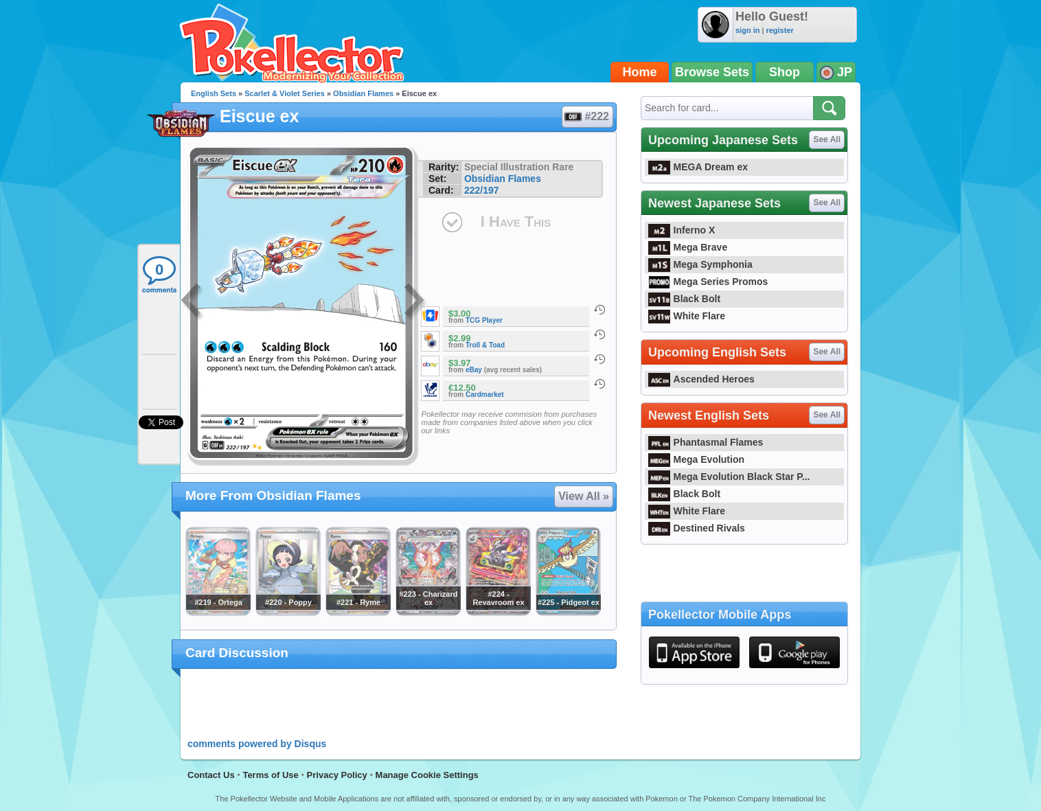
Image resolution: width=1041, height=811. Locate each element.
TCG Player (484, 320)
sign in (747, 30)
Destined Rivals (696, 528)
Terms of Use (270, 775)
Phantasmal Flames (705, 442)
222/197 (481, 190)
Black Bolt (684, 298)
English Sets (213, 93)
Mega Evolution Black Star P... (729, 476)
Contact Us (211, 775)
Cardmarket (485, 394)
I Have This (516, 221)
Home (640, 72)
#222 (586, 116)
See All (826, 139)
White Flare (686, 315)
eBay (474, 370)
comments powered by (256, 743)
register (779, 30)
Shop (784, 72)
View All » (583, 496)
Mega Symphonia (700, 264)
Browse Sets (712, 72)
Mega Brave (687, 247)
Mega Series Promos (708, 281)
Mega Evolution (696, 459)
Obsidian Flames (363, 93)
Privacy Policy (337, 775)
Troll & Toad (485, 345)
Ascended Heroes (701, 379)
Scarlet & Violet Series (284, 93)
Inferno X (681, 230)
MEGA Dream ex (698, 166)
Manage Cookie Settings (427, 775)
